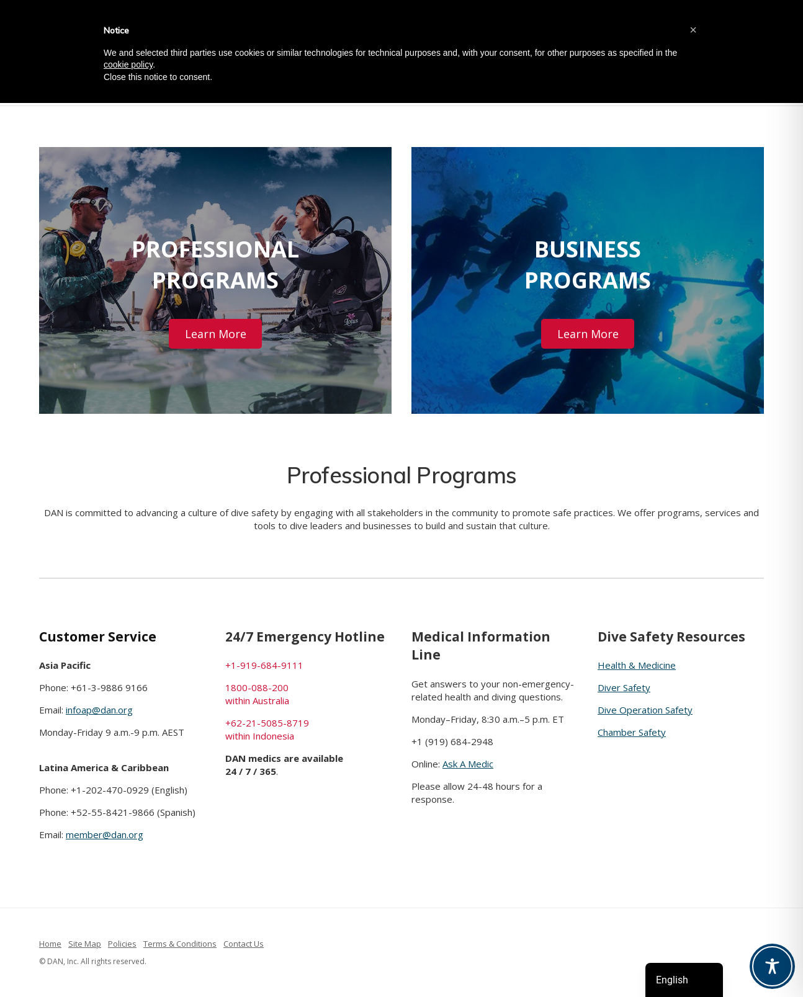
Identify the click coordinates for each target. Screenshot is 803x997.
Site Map (84, 943)
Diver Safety (624, 687)
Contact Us (243, 943)
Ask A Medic (467, 764)
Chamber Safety (632, 732)
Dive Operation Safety (645, 710)
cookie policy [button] (128, 64)
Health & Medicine (637, 665)
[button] (693, 30)
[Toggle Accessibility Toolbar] (772, 966)
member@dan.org (104, 834)
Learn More (215, 333)
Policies (122, 943)
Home (50, 943)
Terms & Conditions (180, 943)
